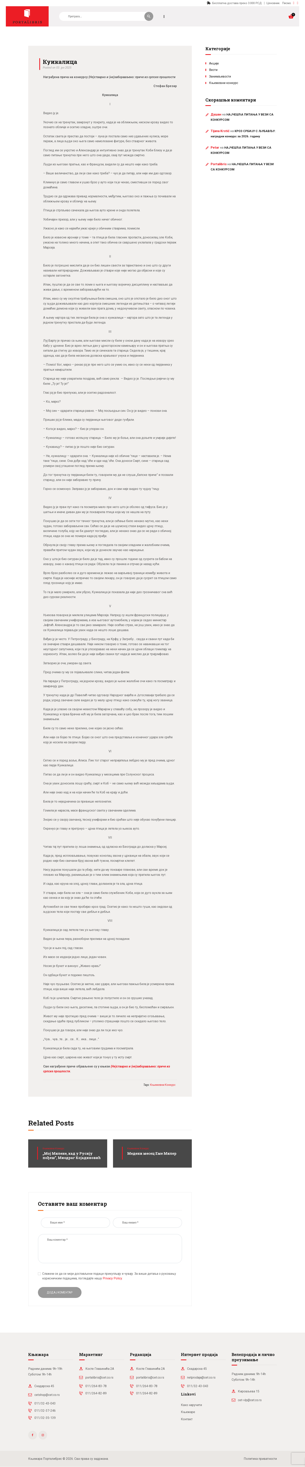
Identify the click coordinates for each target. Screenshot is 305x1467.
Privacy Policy (112, 1278)
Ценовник (273, 3)
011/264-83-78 (96, 1386)
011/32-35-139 (45, 1418)
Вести (213, 70)
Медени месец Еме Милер (151, 1153)
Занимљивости (220, 76)
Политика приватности (260, 1459)
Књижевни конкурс (53, 1148)
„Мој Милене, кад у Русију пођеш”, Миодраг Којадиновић (72, 1155)
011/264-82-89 (96, 1393)
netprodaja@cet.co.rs (201, 1377)
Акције (214, 63)
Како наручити (191, 1405)
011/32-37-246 (45, 1410)
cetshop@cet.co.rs (47, 1395)
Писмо (286, 3)
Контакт (187, 1419)
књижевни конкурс (162, 1084)
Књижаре (188, 1412)
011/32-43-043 (45, 1403)
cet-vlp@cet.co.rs (250, 1400)
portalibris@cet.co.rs (99, 1377)
